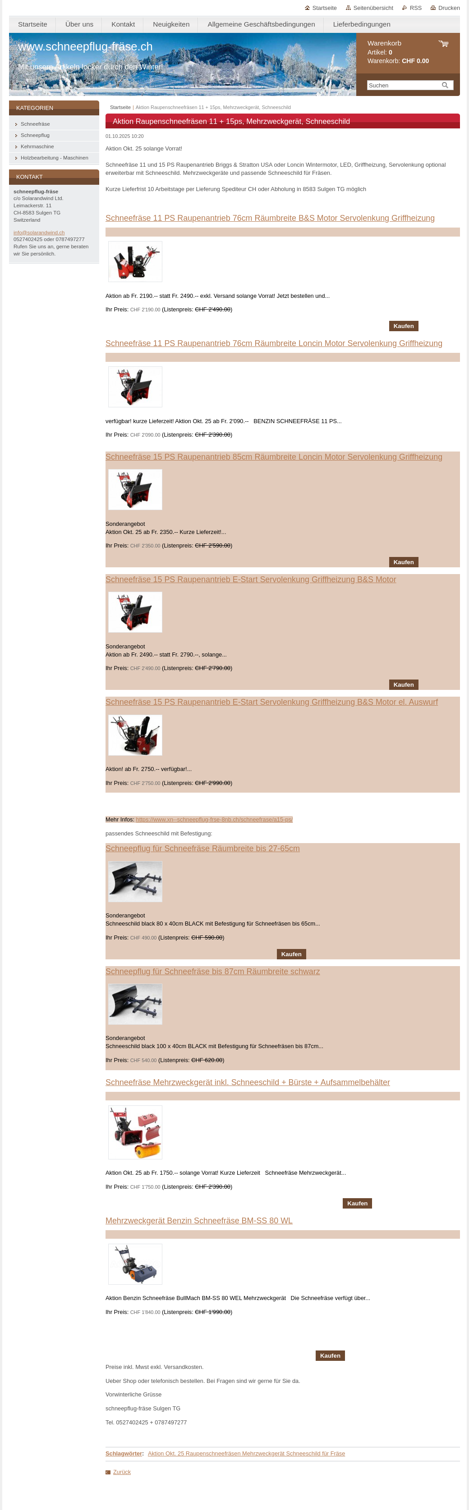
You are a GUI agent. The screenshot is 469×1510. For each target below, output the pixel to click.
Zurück (122, 1472)
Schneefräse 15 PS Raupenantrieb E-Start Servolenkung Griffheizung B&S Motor (251, 579)
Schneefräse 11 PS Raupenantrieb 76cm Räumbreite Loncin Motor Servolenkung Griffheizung (274, 343)
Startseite (325, 8)
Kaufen (404, 326)
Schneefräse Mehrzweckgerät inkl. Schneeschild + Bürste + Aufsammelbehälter (248, 1082)
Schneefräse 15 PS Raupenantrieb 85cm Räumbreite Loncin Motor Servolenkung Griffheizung (274, 456)
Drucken (449, 8)
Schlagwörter (124, 1453)
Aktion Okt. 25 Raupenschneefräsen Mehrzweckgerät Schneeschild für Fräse (246, 1453)
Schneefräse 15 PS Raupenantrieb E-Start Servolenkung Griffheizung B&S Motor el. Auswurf (272, 702)
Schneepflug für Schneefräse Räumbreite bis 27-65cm (203, 848)
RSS (416, 8)
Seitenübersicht (373, 8)
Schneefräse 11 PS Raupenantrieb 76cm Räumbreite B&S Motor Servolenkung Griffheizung (270, 218)
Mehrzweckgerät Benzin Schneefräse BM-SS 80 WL (199, 1220)
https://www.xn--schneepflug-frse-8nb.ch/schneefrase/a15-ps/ (214, 819)
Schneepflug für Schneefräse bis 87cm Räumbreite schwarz (213, 971)
